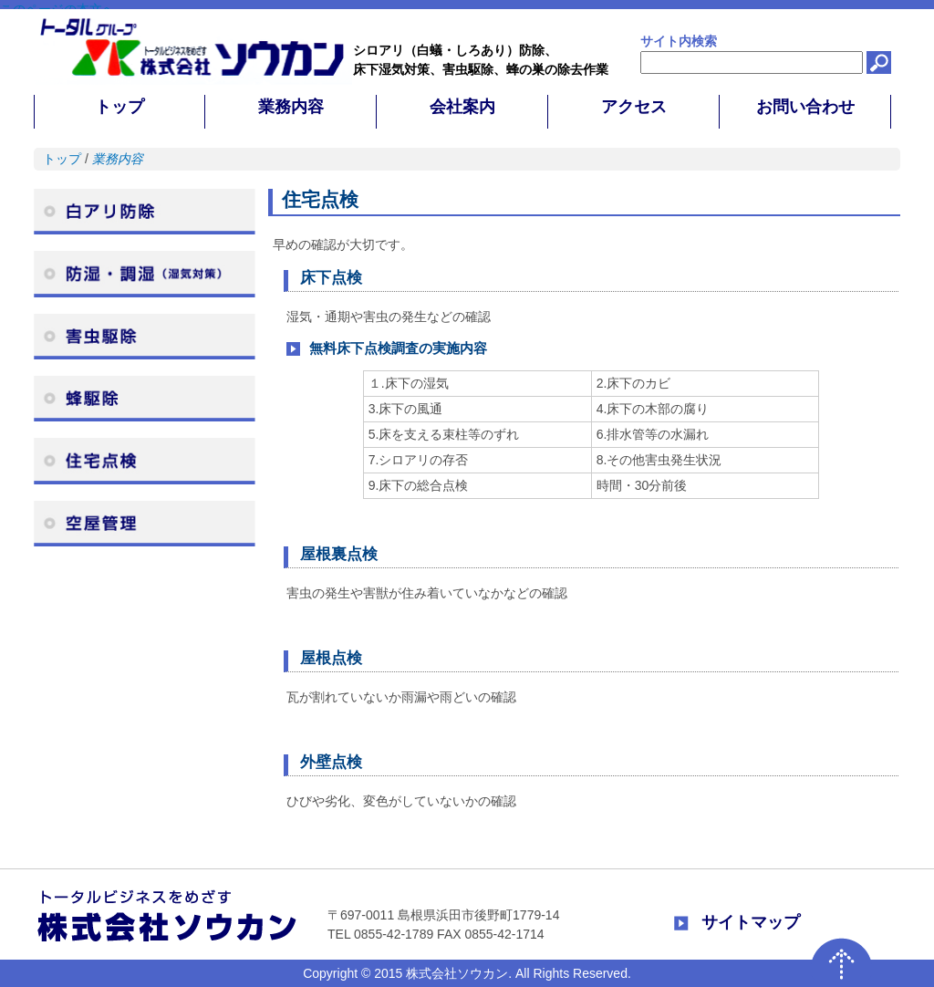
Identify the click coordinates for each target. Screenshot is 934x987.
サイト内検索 (678, 41)
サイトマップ (750, 922)
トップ (62, 158)
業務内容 (117, 158)
